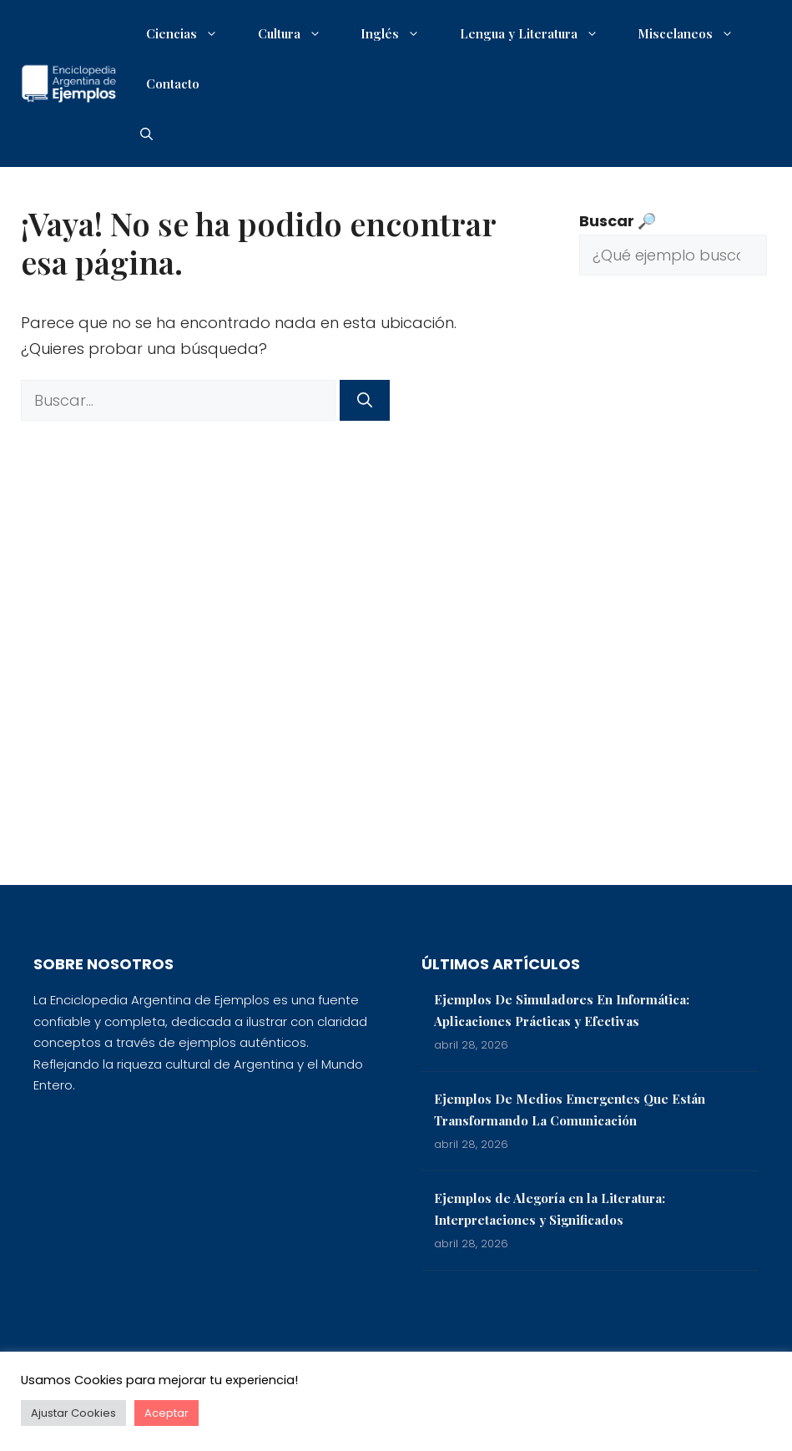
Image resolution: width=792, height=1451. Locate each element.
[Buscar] (365, 400)
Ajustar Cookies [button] (73, 1413)
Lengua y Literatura (537, 33)
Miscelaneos (694, 33)
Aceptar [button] (166, 1413)
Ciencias (190, 33)
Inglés (398, 33)
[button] (146, 134)
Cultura (298, 33)
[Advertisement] (673, 592)
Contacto (172, 83)
